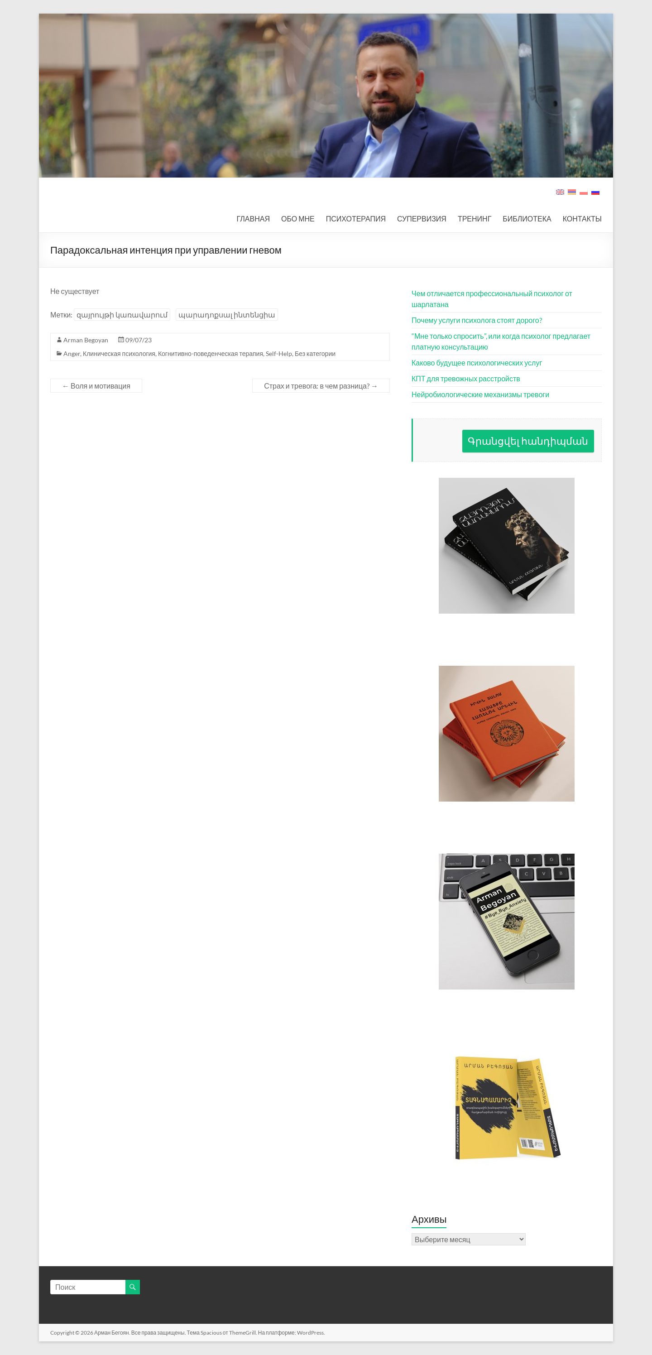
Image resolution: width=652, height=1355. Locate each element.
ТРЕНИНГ (474, 218)
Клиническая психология (119, 353)
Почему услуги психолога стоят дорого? (477, 320)
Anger (71, 353)
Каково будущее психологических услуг (477, 362)
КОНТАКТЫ (582, 218)
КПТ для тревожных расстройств (466, 378)
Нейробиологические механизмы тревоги (480, 394)
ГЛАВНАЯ (253, 218)
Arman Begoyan (85, 340)
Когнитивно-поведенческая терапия (210, 353)
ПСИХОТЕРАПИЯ (356, 218)
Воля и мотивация (96, 385)
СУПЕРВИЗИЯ (421, 218)
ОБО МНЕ (298, 218)
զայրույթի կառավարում (122, 314)
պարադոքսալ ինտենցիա (226, 314)
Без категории (315, 353)
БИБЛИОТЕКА (527, 218)
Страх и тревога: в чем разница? (321, 385)
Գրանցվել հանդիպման (528, 441)
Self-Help (279, 353)
